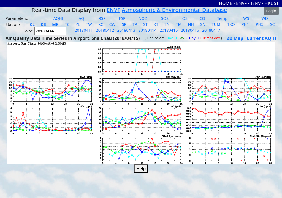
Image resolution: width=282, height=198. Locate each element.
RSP (102, 18)
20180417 (211, 30)
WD (264, 18)
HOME (226, 3)
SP (124, 24)
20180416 (190, 30)
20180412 (105, 30)
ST (145, 24)
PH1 (245, 24)
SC (272, 24)
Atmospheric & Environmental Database (174, 9)
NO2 (143, 18)
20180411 (84, 30)
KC (100, 24)
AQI (81, 18)
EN (167, 24)
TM (178, 24)
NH (191, 24)
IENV (256, 3)
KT (156, 24)
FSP (122, 18)
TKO (231, 24)
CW (112, 24)
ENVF (242, 3)
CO (202, 18)
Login (271, 10)
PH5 (260, 24)
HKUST (272, 3)
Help (141, 169)
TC (67, 24)
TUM (216, 24)
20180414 (148, 30)
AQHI (58, 18)
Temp (222, 18)
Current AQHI (261, 38)
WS (246, 18)
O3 (185, 18)
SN (202, 24)
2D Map (235, 38)
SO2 (165, 18)
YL (78, 24)
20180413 (126, 30)
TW (89, 24)
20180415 (169, 30)
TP (134, 24)
